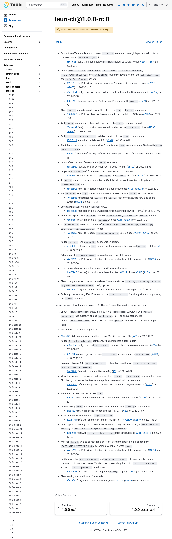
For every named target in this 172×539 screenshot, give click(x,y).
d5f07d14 (72, 140)
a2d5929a (72, 259)
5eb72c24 (72, 384)
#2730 (151, 127)
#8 (159, 246)
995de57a (66, 336)
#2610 (151, 83)
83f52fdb (71, 432)
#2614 (123, 272)
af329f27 (71, 480)
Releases (108, 4)
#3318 (147, 432)
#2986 (70, 131)
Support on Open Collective (93, 522)
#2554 (120, 219)
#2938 (146, 114)
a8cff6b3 (71, 61)
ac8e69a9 (72, 345)
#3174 (120, 480)
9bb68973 (72, 101)
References (87, 4)
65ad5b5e (72, 166)
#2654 (151, 61)
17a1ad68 (72, 233)
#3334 (132, 471)
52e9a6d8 (72, 471)
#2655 (70, 87)
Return (58, 42)
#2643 (143, 61)
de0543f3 (72, 153)
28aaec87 (72, 127)
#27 (141, 289)
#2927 (137, 233)
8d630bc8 (72, 272)
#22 (125, 410)
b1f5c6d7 (72, 175)
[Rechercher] (47, 5)
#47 (135, 336)
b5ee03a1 (72, 92)
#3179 (128, 480)
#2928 (78, 202)
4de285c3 (72, 210)
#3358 (152, 259)
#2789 (143, 397)
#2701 (128, 219)
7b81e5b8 (72, 114)
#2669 (154, 345)
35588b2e (72, 188)
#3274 (142, 101)
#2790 (140, 175)
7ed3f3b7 (72, 219)
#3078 (139, 188)
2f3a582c (72, 410)
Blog (98, 4)
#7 (114, 371)
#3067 (131, 188)
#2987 (145, 233)
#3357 (149, 384)
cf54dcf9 (71, 246)
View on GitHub (154, 42)
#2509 (128, 419)
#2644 (147, 272)
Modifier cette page (65, 495)
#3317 (139, 432)
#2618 (110, 140)
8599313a (72, 83)
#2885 (155, 354)
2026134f (72, 419)
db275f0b (72, 354)
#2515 (139, 272)
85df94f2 (71, 289)
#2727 (153, 92)
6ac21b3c (72, 371)
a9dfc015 (72, 397)
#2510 (137, 419)
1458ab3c (72, 197)
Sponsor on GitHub (128, 522)
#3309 (131, 166)
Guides (75, 4)
